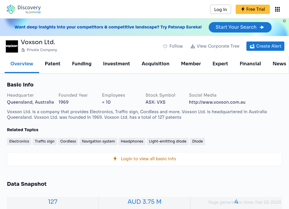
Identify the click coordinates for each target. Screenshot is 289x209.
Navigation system (98, 141)
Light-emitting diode (167, 141)
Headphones (132, 141)
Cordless (68, 141)
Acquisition (156, 64)
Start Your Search (240, 27)
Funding (81, 64)
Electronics (19, 141)
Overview (21, 64)
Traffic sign (44, 141)
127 (52, 202)
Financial (250, 64)
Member (191, 64)
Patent (53, 64)
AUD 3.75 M (144, 202)
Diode (197, 141)
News (279, 64)
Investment (116, 64)
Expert (220, 64)
